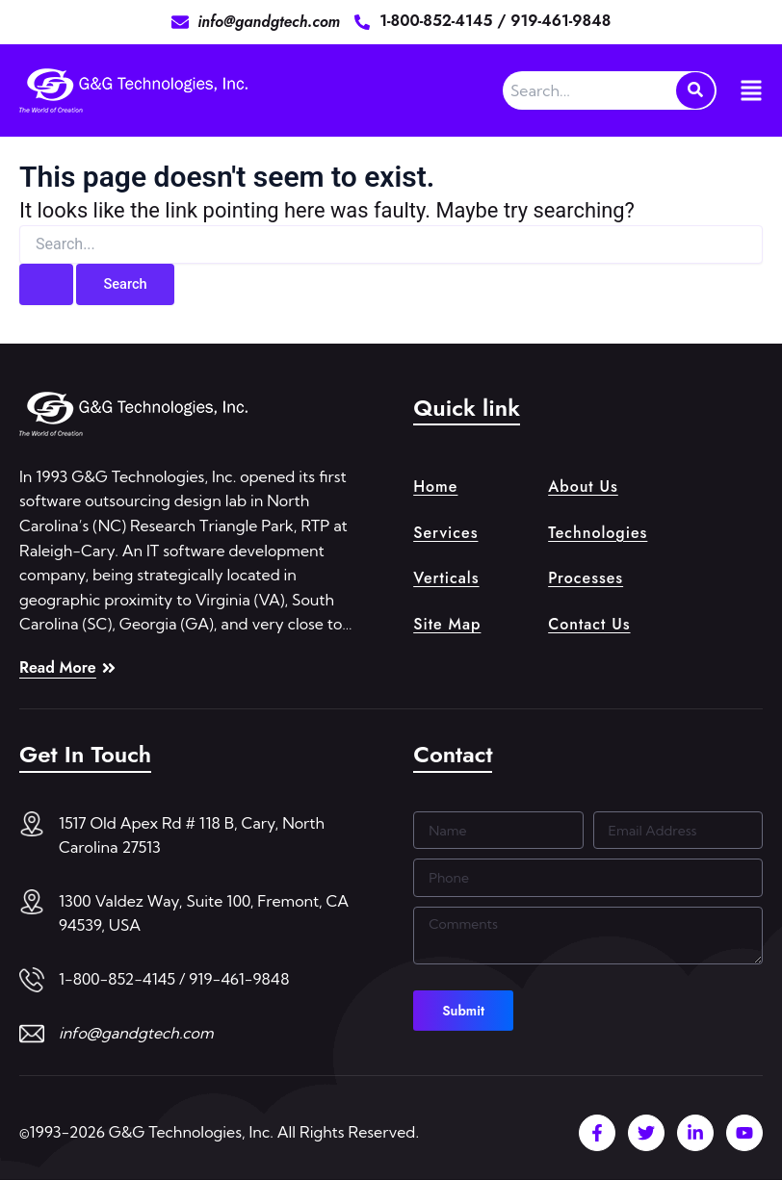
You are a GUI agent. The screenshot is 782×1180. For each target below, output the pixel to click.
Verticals (446, 578)
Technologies (597, 533)
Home (435, 486)
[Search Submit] (46, 284)
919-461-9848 (560, 21)
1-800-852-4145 (438, 21)
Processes (585, 578)
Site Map (447, 624)
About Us (583, 486)
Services (445, 533)
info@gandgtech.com (136, 1032)
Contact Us (589, 624)
